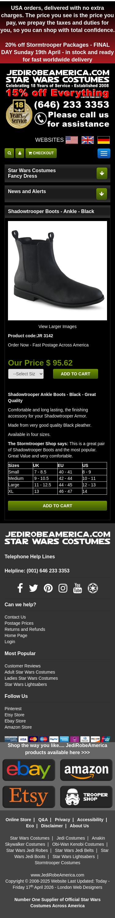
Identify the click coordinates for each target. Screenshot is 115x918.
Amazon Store (18, 727)
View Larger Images (57, 326)
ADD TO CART (75, 373)
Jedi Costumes (71, 838)
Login (10, 641)
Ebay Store (15, 720)
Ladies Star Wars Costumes (31, 678)
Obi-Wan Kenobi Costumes (78, 844)
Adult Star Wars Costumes (30, 672)
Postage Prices (19, 623)
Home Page (16, 635)
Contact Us (15, 617)
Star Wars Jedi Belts (74, 850)
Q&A (43, 819)
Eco (30, 825)
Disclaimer (52, 825)
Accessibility (90, 819)
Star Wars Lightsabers (26, 684)
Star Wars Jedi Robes (27, 850)
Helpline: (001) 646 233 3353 (37, 570)
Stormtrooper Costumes (57, 862)
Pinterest (13, 708)
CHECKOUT (41, 153)
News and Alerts (27, 191)
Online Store (18, 819)
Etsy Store (15, 714)
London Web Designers (79, 887)
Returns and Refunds (25, 629)
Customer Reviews (22, 665)
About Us (79, 825)
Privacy (62, 819)
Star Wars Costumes (30, 838)
